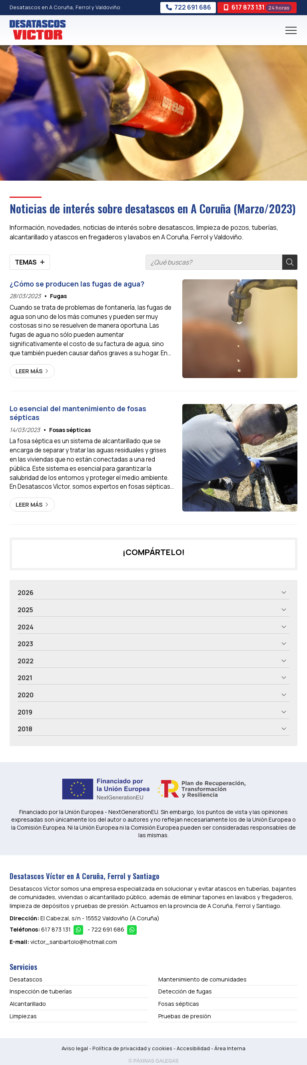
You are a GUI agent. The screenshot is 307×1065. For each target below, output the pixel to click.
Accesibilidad (193, 1048)
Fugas (58, 296)
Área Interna (229, 1048)
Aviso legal (75, 1048)
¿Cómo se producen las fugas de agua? (77, 283)
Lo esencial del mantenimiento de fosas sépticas (78, 413)
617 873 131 (56, 929)
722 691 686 (107, 929)
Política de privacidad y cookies (132, 1048)
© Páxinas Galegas (154, 1061)
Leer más (29, 371)
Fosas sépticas (70, 430)
